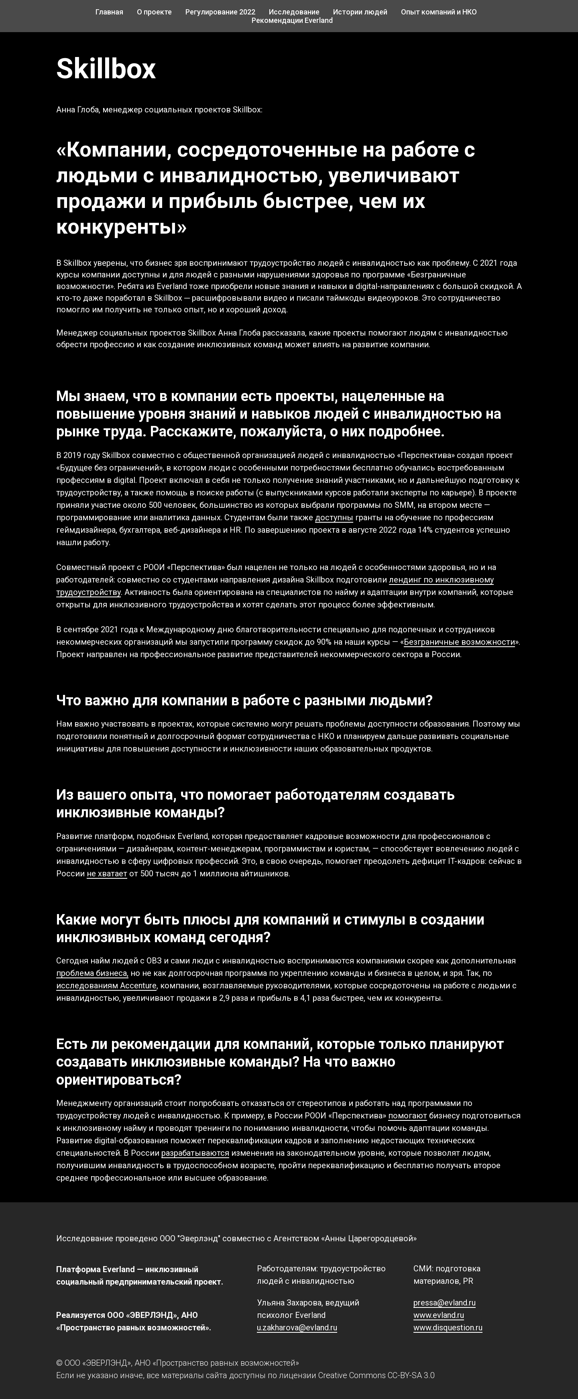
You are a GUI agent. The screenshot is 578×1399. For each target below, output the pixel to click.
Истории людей (360, 12)
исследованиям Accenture (106, 985)
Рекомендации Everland (292, 20)
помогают (407, 1115)
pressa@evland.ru (444, 1302)
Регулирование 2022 (220, 12)
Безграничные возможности (459, 642)
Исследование (294, 12)
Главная (109, 12)
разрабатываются (195, 1153)
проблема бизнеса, (92, 973)
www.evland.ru (438, 1315)
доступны (334, 517)
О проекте (154, 12)
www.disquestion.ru (447, 1327)
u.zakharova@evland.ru (297, 1327)
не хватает (107, 873)
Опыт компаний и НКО (439, 12)
